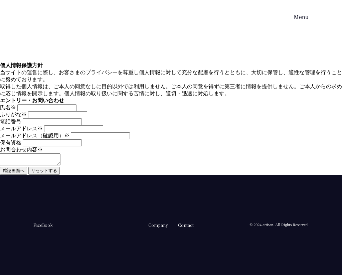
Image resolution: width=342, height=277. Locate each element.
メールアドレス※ (21, 128)
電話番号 (10, 121)
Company (158, 227)
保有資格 (10, 142)
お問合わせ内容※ (21, 149)
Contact (186, 227)
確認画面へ (13, 172)
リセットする (44, 172)
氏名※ (8, 107)
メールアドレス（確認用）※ (34, 135)
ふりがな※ (13, 114)
